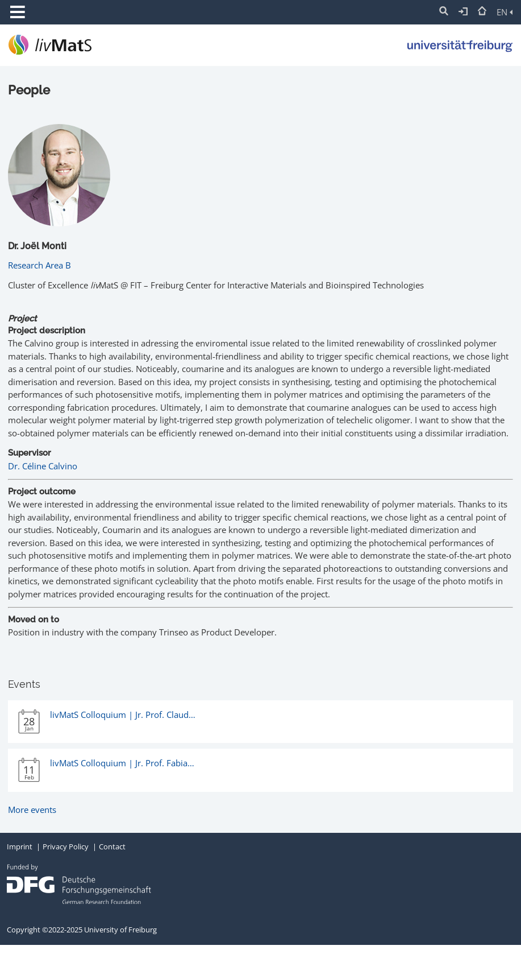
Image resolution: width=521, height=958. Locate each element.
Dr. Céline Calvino (42, 466)
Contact (112, 846)
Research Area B (39, 265)
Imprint (19, 846)
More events (32, 809)
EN (504, 12)
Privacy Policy (66, 846)
